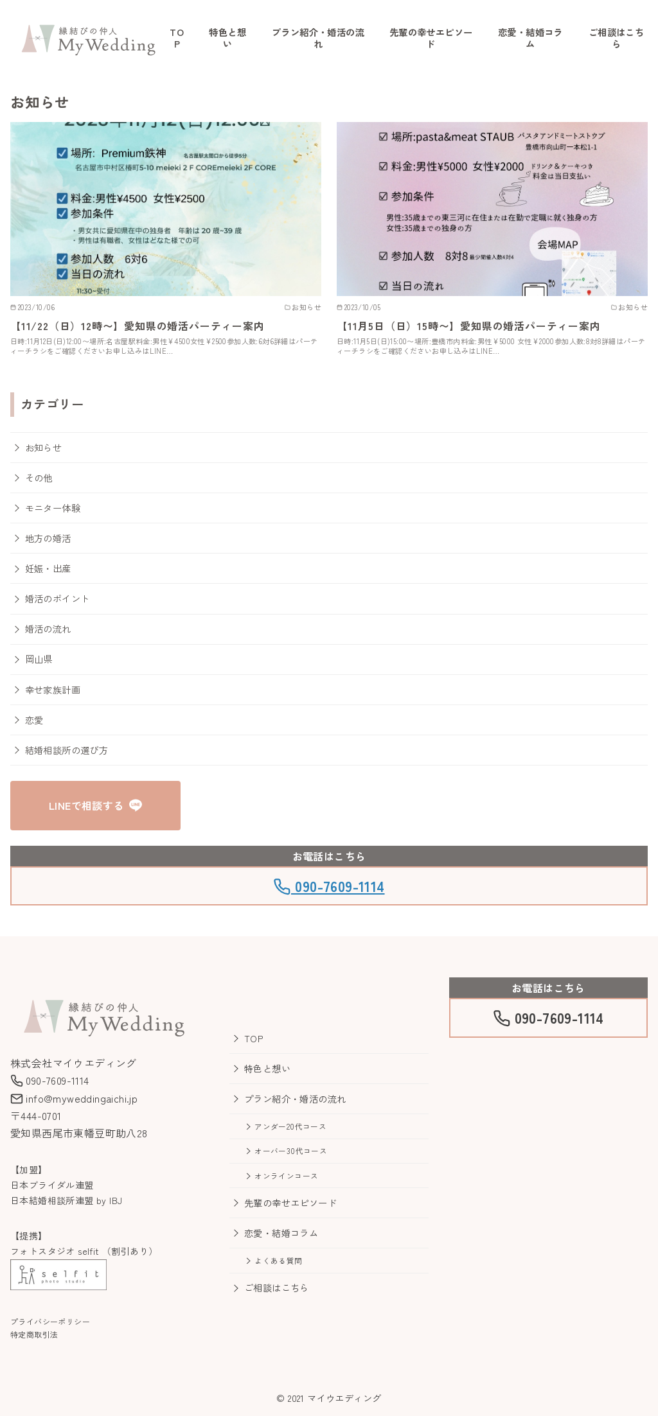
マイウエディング (344, 1397)
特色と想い (227, 38)
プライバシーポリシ (46, 1321)
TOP (177, 38)
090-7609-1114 (328, 885)
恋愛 (34, 719)
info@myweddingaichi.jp (74, 1098)
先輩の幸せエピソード (431, 38)
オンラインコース (286, 1175)
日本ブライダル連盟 (52, 1184)
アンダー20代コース (290, 1126)
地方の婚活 (48, 538)
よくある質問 (278, 1260)
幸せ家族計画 (52, 689)
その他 (39, 477)
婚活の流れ (48, 628)
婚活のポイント (57, 598)
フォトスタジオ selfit (55, 1251)
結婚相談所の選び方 (67, 749)
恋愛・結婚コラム (530, 38)
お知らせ (43, 447)
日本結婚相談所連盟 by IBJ (66, 1200)
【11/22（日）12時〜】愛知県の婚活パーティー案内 (137, 325)
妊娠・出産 (48, 568)
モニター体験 (52, 507)
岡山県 (39, 658)
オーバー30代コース (290, 1150)
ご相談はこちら (616, 38)
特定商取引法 (34, 1334)
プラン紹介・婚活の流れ (318, 38)
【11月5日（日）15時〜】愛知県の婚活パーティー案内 (469, 325)
